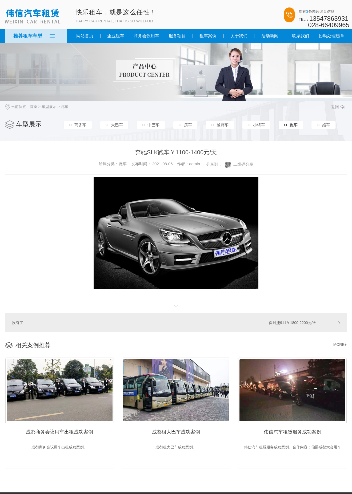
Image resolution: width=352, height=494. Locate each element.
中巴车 (153, 125)
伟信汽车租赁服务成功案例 (292, 430)
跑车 (64, 106)
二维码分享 (243, 164)
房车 (188, 125)
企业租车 (115, 36)
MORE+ (340, 344)
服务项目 (177, 36)
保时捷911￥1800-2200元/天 (293, 322)
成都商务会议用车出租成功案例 (59, 430)
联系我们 (300, 36)
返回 (338, 106)
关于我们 (238, 36)
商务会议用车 (146, 36)
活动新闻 (269, 36)
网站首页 (84, 36)
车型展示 (49, 106)
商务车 (80, 125)
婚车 (326, 125)
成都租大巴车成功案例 (176, 430)
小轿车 (259, 125)
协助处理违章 (331, 36)
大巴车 (117, 125)
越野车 (223, 125)
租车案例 (208, 36)
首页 (33, 106)
